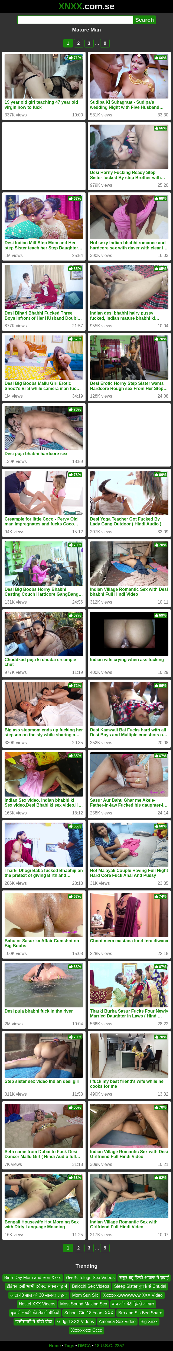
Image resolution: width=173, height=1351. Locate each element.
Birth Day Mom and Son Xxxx (32, 1277)
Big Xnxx (149, 1321)
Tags (69, 1345)
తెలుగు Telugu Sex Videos (90, 1277)
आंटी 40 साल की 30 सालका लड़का (38, 1295)
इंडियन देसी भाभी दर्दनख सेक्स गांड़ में (37, 1286)
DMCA (84, 1345)
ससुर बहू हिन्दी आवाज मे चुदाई (144, 1277)
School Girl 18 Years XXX (88, 1313)
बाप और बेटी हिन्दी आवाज (133, 1304)
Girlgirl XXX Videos (75, 1321)
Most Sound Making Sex (83, 1304)
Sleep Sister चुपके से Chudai (140, 1286)
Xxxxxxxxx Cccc (86, 1330)
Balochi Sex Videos (90, 1286)
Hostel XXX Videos (37, 1304)
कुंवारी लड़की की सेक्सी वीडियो (35, 1313)
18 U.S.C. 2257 (109, 1345)
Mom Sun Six (85, 1295)
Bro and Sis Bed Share (140, 1313)
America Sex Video (117, 1321)
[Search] (75, 19)
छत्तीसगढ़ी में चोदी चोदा (33, 1321)
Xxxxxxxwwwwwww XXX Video (133, 1295)
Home (55, 1345)
